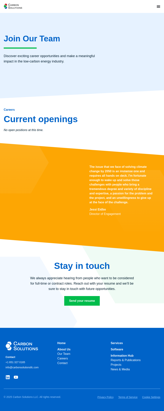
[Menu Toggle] (158, 6)
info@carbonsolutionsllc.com (22, 367)
